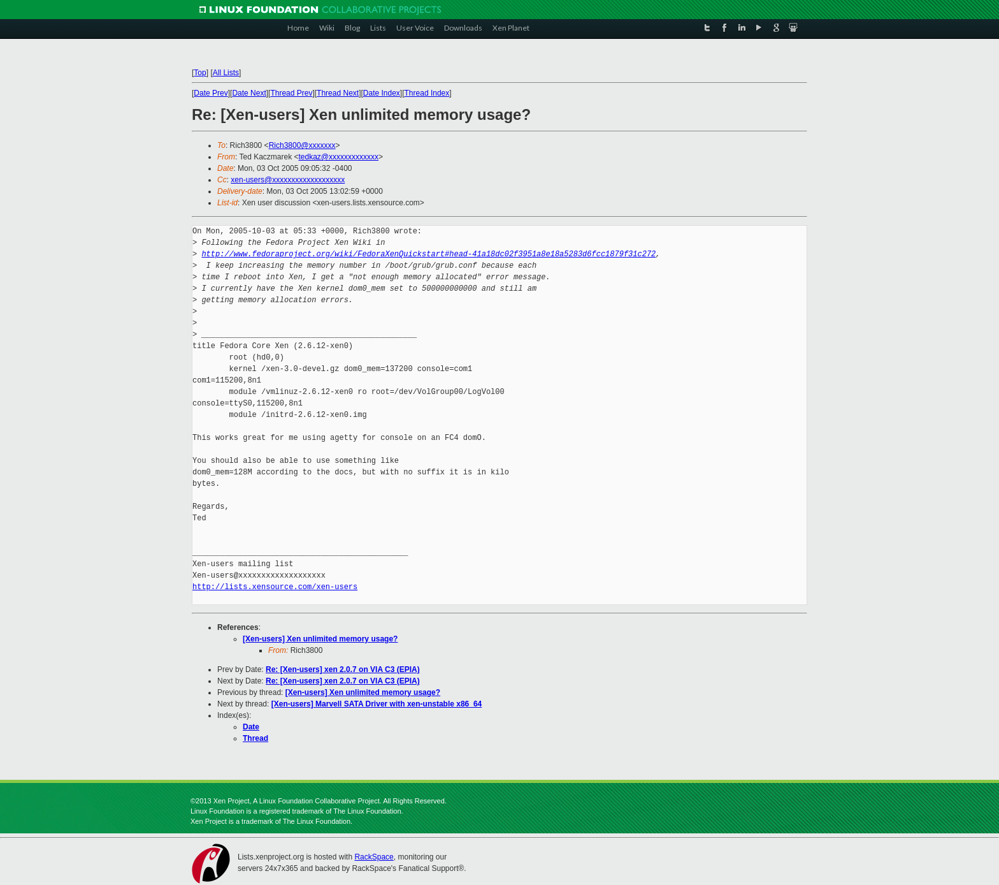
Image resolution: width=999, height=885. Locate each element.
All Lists (226, 72)
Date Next (249, 93)
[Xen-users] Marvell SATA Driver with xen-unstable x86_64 (376, 703)
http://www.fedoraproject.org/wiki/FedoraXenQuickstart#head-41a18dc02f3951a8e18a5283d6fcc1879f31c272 (428, 254)
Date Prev (210, 93)
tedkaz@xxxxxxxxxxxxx (339, 156)
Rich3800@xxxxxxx (302, 145)
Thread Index (427, 93)
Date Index (381, 93)
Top (200, 72)
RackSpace (373, 856)
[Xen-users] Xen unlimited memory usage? (320, 638)
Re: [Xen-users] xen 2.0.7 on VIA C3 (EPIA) (343, 669)
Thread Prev (291, 93)
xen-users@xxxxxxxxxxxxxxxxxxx (288, 179)
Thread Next (338, 93)
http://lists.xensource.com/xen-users (274, 586)
